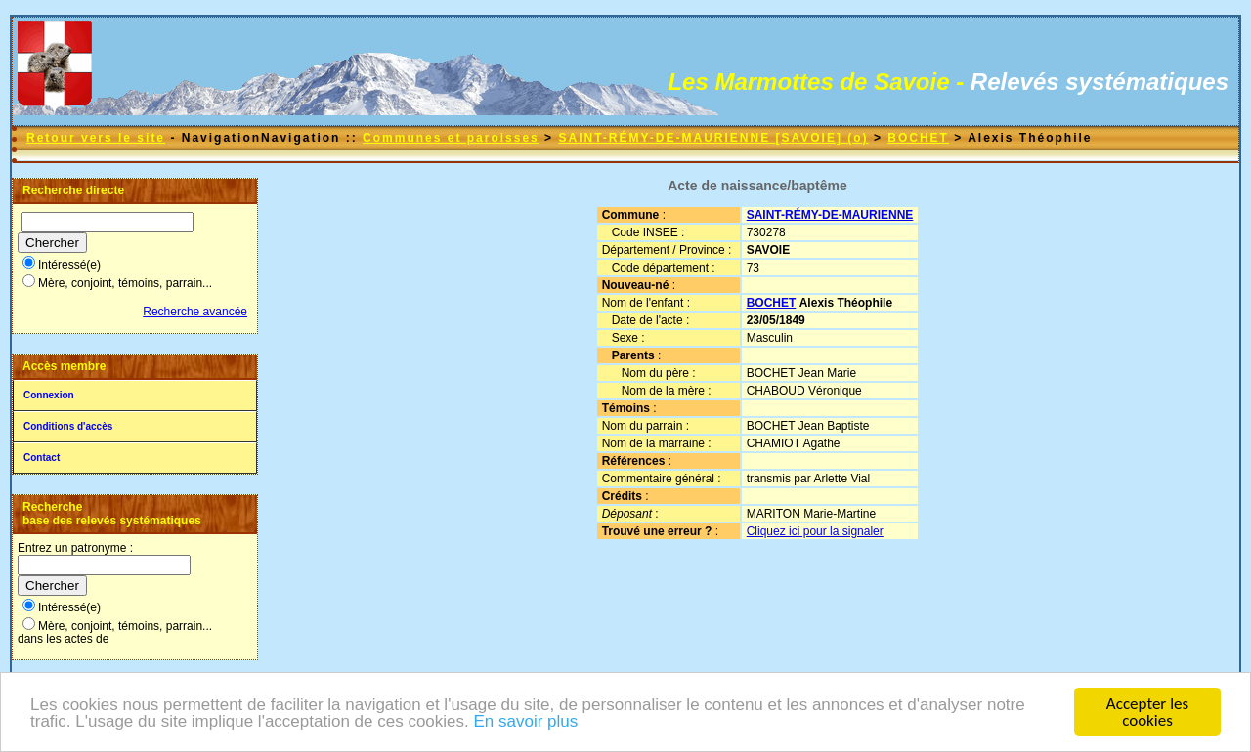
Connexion (48, 395)
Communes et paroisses (451, 138)
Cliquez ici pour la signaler (815, 531)
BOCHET (918, 138)
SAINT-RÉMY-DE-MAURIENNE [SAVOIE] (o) (713, 138)
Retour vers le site (95, 138)
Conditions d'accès (67, 426)
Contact (41, 457)
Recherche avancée (195, 311)
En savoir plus (525, 725)
